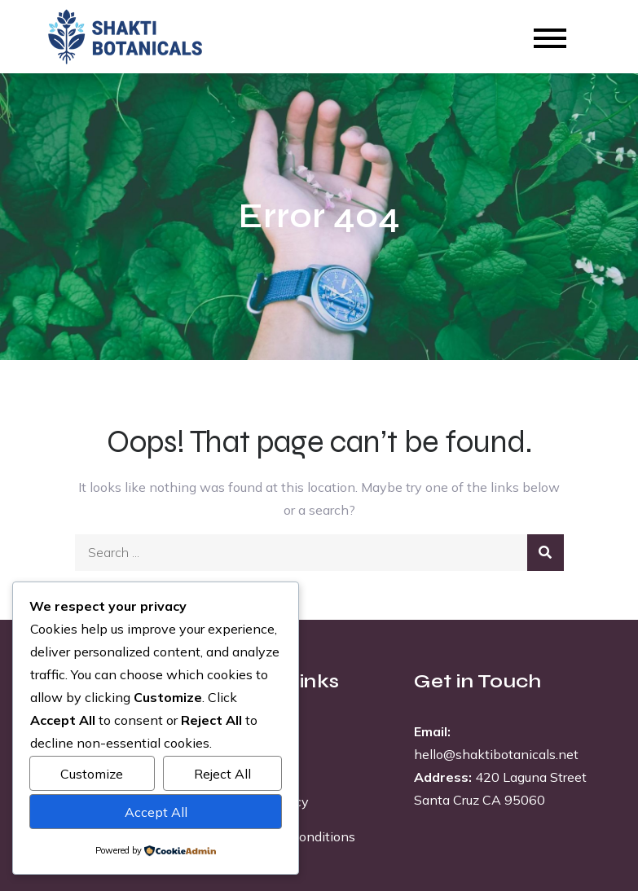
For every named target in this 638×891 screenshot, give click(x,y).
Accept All (156, 812)
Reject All (222, 774)
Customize (91, 774)
